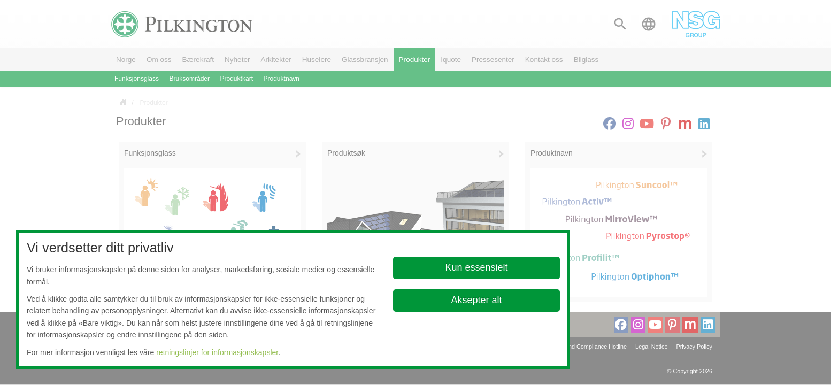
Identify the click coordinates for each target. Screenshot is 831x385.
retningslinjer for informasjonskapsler (217, 352)
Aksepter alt (476, 300)
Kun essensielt (476, 267)
